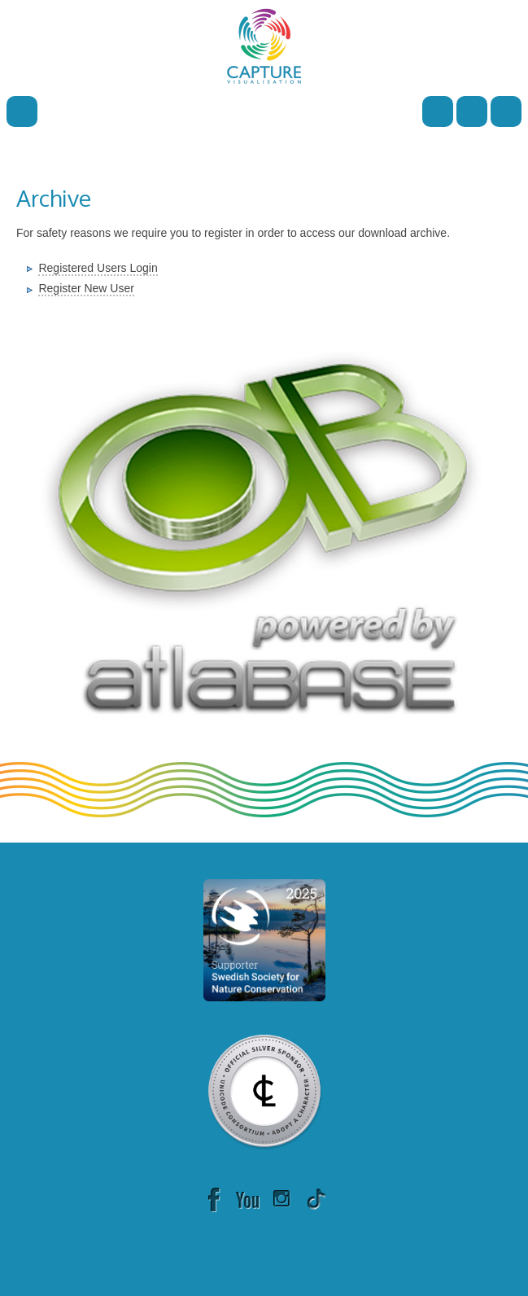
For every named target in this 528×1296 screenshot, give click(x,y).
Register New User (85, 288)
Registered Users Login (97, 267)
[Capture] (264, 44)
